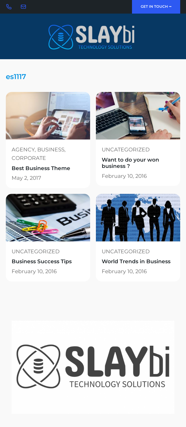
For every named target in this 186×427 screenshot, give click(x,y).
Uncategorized (126, 149)
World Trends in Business (136, 261)
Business (50, 149)
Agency (23, 149)
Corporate (29, 158)
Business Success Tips (42, 261)
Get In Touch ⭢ (156, 6)
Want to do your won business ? (130, 162)
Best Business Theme (41, 168)
